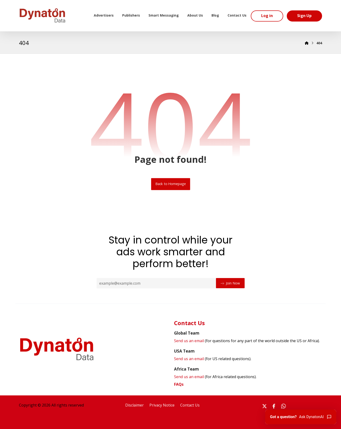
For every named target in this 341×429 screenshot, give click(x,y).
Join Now (230, 283)
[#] (264, 406)
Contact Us (190, 405)
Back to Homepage (170, 183)
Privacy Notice (162, 405)
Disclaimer (134, 405)
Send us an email (247, 341)
